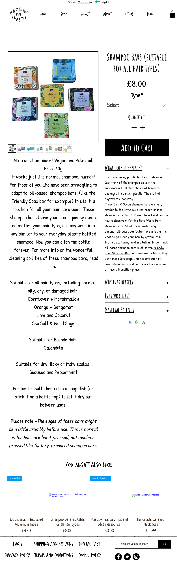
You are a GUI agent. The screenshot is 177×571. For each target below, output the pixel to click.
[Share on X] (144, 322)
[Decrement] (133, 127)
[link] (173, 14)
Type (137, 96)
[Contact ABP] (90, 544)
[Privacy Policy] (17, 555)
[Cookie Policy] (90, 555)
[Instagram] (136, 556)
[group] (88, 505)
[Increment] (142, 127)
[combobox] (137, 106)
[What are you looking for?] (134, 544)
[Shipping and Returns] (54, 544)
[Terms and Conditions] (54, 555)
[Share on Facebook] (130, 322)
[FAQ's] (17, 544)
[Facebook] (118, 556)
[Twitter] (127, 556)
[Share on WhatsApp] (137, 322)
